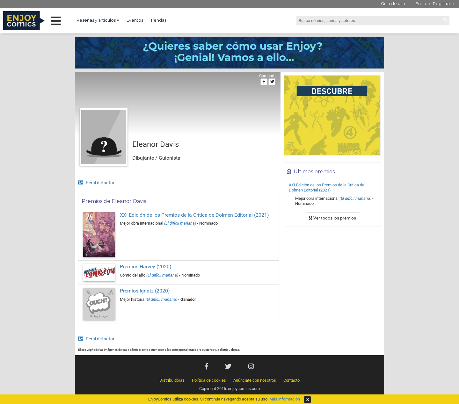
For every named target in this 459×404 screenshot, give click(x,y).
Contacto (291, 380)
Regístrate (443, 3)
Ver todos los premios (332, 217)
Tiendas (158, 20)
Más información (284, 399)
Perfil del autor (96, 182)
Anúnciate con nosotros (254, 380)
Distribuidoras (172, 380)
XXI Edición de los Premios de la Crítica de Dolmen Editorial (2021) (194, 215)
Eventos (135, 20)
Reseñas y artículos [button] (97, 20)
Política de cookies (209, 380)
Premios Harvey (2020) (145, 266)
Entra (421, 3)
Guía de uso (393, 3)
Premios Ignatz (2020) (145, 291)
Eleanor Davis (155, 144)
